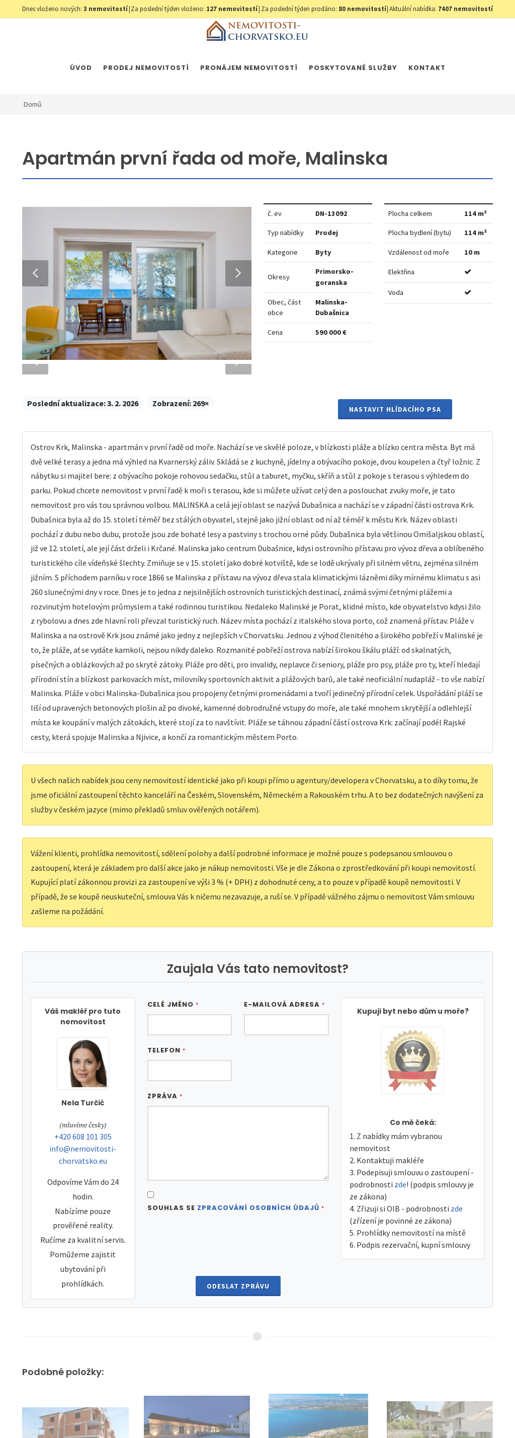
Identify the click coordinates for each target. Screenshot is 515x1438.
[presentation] (237, 1294)
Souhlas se (235, 1257)
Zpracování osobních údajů (258, 1257)
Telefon (166, 1099)
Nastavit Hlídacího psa (395, 458)
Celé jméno (173, 1053)
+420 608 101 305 (83, 1186)
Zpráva (165, 1145)
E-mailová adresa (284, 1053)
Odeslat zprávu (238, 1335)
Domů (33, 104)
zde (400, 1234)
